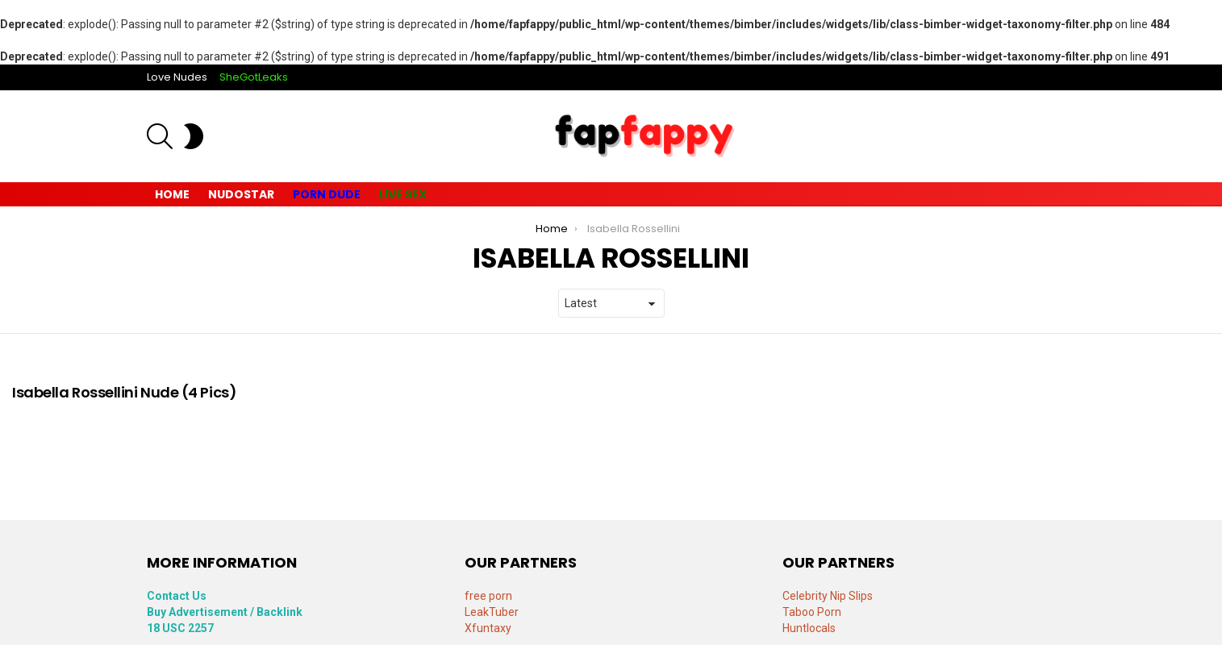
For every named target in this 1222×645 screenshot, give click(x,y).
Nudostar (241, 194)
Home (172, 194)
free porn (488, 595)
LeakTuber (492, 611)
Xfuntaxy (488, 628)
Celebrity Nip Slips (827, 595)
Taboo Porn (811, 611)
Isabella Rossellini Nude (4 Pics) (124, 392)
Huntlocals (809, 628)
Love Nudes (177, 77)
